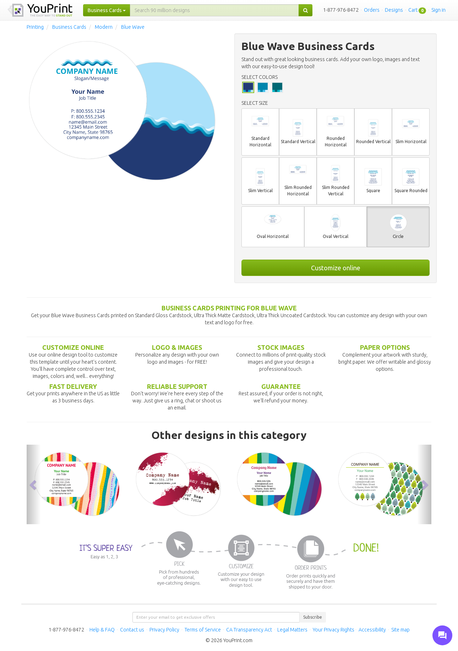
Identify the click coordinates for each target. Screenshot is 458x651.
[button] (34, 484)
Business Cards (69, 27)
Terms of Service (203, 630)
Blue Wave (133, 27)
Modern (104, 27)
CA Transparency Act (249, 630)
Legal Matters (292, 630)
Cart (413, 10)
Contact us (132, 630)
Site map (400, 630)
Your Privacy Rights (333, 630)
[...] (214, 10)
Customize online (335, 267)
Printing (35, 27)
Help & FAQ (102, 630)
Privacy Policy (164, 630)
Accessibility (372, 630)
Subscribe (312, 617)
